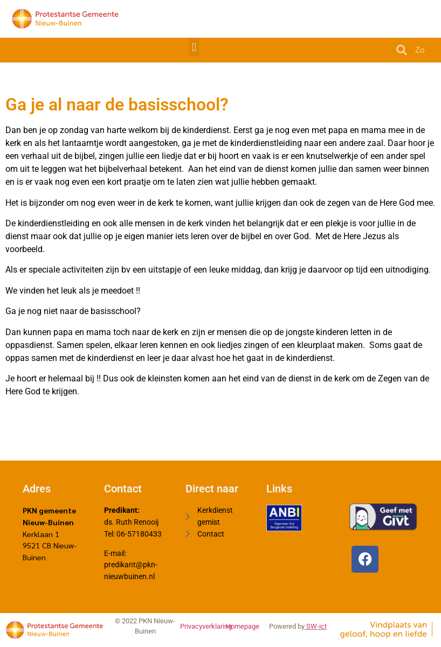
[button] (194, 47)
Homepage (242, 626)
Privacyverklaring (206, 626)
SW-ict (316, 626)
